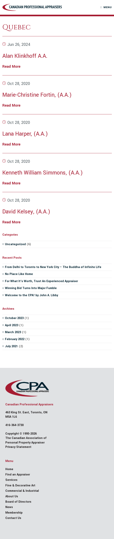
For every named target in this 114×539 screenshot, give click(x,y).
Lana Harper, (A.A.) (25, 134)
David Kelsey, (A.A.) (26, 212)
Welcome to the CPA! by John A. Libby (31, 295)
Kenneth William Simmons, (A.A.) (42, 173)
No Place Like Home (19, 274)
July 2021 (11, 346)
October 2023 (14, 318)
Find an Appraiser (17, 474)
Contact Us (13, 518)
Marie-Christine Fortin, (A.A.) (37, 95)
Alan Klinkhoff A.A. (24, 56)
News (9, 507)
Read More (11, 66)
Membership (14, 513)
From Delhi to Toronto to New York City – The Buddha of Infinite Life (53, 267)
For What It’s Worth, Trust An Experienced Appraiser (41, 281)
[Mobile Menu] (106, 7)
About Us (11, 496)
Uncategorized (15, 244)
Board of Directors (18, 502)
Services (11, 480)
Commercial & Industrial (22, 491)
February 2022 (14, 339)
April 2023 (11, 325)
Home (9, 469)
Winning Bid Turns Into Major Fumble (31, 288)
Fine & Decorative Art (20, 485)
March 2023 (13, 332)
